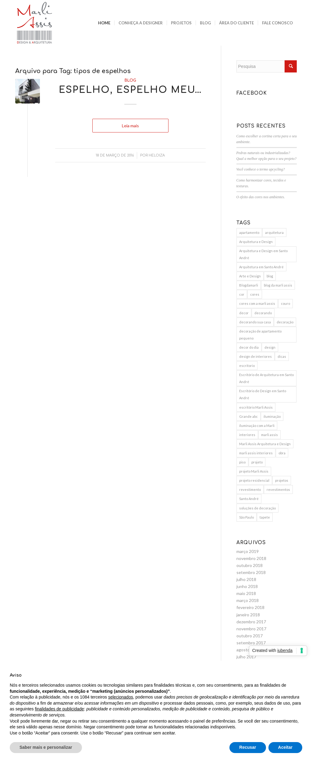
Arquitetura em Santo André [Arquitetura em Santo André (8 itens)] (261, 267)
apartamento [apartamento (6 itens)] (249, 232)
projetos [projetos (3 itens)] (281, 480)
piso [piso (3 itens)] (242, 462)
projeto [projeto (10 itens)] (257, 462)
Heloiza (157, 155)
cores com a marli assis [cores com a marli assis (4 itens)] (257, 303)
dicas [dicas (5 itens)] (282, 356)
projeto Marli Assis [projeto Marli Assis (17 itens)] (253, 471)
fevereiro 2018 (250, 607)
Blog (130, 80)
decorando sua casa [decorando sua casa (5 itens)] (255, 322)
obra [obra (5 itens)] (281, 453)
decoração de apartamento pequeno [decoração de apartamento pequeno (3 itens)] (260, 334)
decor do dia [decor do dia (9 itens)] (249, 347)
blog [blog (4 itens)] (270, 276)
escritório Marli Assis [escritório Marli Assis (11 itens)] (256, 407)
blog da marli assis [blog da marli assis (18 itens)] (278, 285)
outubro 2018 (249, 565)
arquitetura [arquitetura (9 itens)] (274, 232)
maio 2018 (246, 593)
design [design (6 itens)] (269, 347)
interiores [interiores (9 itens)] (247, 435)
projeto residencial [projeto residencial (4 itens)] (254, 480)
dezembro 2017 (251, 621)
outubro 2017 (249, 635)
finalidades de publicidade (59, 708)
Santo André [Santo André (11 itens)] (249, 499)
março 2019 (247, 551)
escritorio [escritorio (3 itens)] (247, 366)
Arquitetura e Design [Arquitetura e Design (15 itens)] (256, 242)
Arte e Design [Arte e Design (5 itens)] (250, 276)
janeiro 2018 (248, 614)
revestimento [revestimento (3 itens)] (250, 489)
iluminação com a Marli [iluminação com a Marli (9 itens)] (257, 426)
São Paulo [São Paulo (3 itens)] (246, 517)
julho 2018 (246, 579)
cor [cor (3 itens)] (241, 294)
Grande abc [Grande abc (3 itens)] (248, 416)
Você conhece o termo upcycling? (260, 169)
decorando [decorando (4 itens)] (263, 313)
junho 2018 (247, 586)
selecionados (120, 697)
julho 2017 (246, 656)
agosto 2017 (248, 649)
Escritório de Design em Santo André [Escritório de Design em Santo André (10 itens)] (262, 394)
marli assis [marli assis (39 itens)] (269, 435)
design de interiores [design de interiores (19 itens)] (255, 356)
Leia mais (130, 125)
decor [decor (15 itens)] (244, 313)
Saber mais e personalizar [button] (46, 747)
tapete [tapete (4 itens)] (265, 517)
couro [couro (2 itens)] (285, 303)
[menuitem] (104, 23)
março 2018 (247, 600)
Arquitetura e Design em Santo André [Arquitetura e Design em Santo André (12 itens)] (263, 254)
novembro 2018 (251, 558)
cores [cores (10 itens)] (254, 294)
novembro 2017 (251, 628)
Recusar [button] (247, 747)
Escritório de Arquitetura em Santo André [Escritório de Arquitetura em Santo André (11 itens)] (266, 378)
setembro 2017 (251, 642)
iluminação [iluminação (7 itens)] (272, 416)
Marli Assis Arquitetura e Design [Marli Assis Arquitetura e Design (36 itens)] (265, 444)
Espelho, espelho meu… (130, 90)
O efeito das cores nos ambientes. (260, 197)
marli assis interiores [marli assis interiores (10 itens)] (256, 453)
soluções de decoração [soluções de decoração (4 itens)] (257, 508)
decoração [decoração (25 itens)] (285, 322)
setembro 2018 (251, 572)
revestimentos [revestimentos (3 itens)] (278, 489)
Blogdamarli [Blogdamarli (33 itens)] (248, 285)
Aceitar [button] (285, 747)
